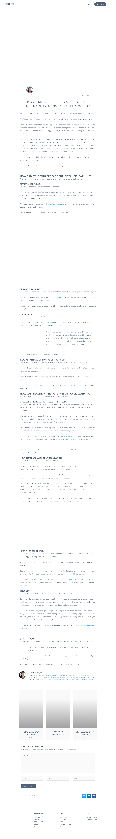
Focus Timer (49, 322)
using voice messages (65, 436)
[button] (84, 800)
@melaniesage (51, 678)
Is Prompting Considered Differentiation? (58, 735)
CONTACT (63, 822)
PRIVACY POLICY (92, 822)
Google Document (55, 297)
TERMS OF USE (91, 824)
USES (36, 829)
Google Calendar (56, 204)
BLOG (36, 831)
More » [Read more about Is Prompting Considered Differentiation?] (58, 740)
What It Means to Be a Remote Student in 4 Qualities (85, 735)
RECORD (37, 822)
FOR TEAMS (38, 826)
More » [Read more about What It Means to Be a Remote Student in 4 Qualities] (85, 740)
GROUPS (63, 824)
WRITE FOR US (65, 829)
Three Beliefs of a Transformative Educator (31, 735)
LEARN (88, 4)
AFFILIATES (64, 826)
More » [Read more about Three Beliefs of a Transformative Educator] (31, 740)
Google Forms (25, 617)
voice (70, 582)
